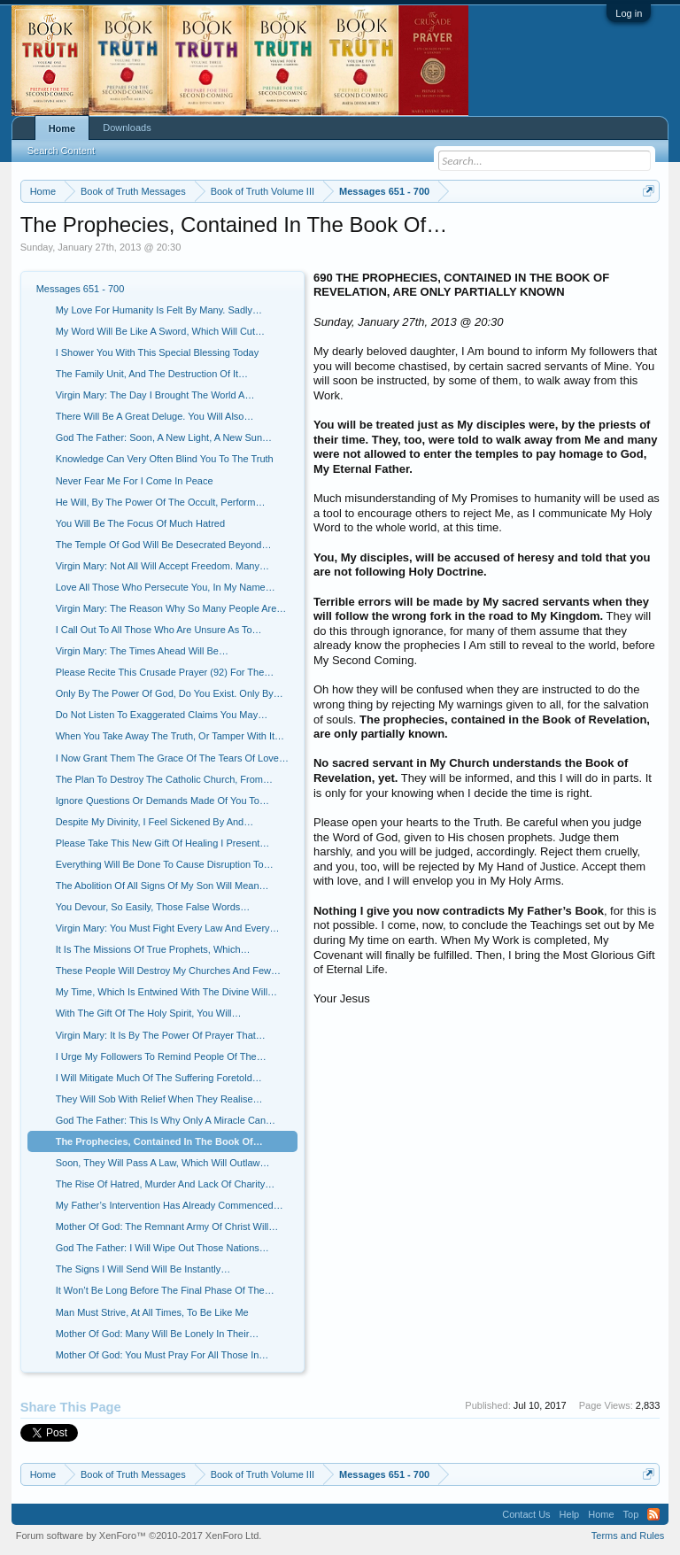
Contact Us (526, 1514)
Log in (628, 13)
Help (570, 1514)
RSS (653, 1514)
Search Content (61, 150)
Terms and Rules (628, 1535)
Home (62, 128)
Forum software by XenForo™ (139, 1535)
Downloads (127, 127)
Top (631, 1514)
